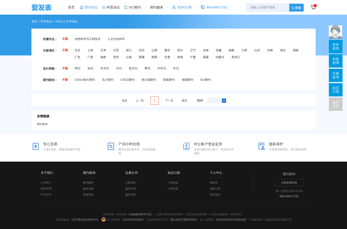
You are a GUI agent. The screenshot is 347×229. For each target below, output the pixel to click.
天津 (103, 50)
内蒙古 (220, 57)
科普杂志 (113, 7)
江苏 (116, 50)
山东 (257, 50)
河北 (142, 50)
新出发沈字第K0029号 (184, 219)
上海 (90, 50)
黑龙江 (235, 57)
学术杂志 (46, 21)
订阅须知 (173, 182)
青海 (180, 57)
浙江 (129, 50)
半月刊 (104, 68)
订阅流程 (173, 188)
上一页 (140, 100)
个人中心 (216, 172)
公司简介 (46, 182)
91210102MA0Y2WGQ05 (231, 219)
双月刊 (133, 68)
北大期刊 (108, 79)
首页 (71, 7)
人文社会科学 (116, 39)
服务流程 (88, 188)
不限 (65, 39)
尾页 (184, 100)
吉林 (206, 50)
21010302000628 (133, 219)
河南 (270, 50)
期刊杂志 (91, 7)
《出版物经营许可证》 (140, 214)
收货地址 (215, 194)
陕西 (154, 57)
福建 (231, 50)
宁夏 (193, 57)
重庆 (167, 50)
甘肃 (167, 57)
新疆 (206, 57)
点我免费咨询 (289, 182)
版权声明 (46, 188)
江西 (244, 50)
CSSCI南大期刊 (85, 79)
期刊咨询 (42, 124)
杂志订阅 (174, 172)
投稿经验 (88, 194)
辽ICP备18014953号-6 (84, 219)
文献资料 (130, 182)
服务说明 (130, 188)
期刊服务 (156, 7)
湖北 (283, 50)
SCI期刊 (135, 7)
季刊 (147, 68)
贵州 (116, 57)
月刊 (119, 68)
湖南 (296, 50)
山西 (154, 50)
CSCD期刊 (128, 79)
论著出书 (131, 172)
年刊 (176, 68)
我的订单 (215, 188)
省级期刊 (187, 79)
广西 (90, 57)
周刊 (77, 68)
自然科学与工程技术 (87, 39)
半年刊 (161, 68)
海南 (103, 57)
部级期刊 (169, 79)
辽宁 (193, 50)
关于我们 (47, 172)
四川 (180, 50)
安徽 (219, 50)
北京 (77, 50)
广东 (77, 57)
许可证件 (46, 194)
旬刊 (90, 68)
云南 (129, 57)
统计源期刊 (149, 79)
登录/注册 (184, 7)
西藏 (142, 57)
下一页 (169, 100)
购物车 (214, 182)
